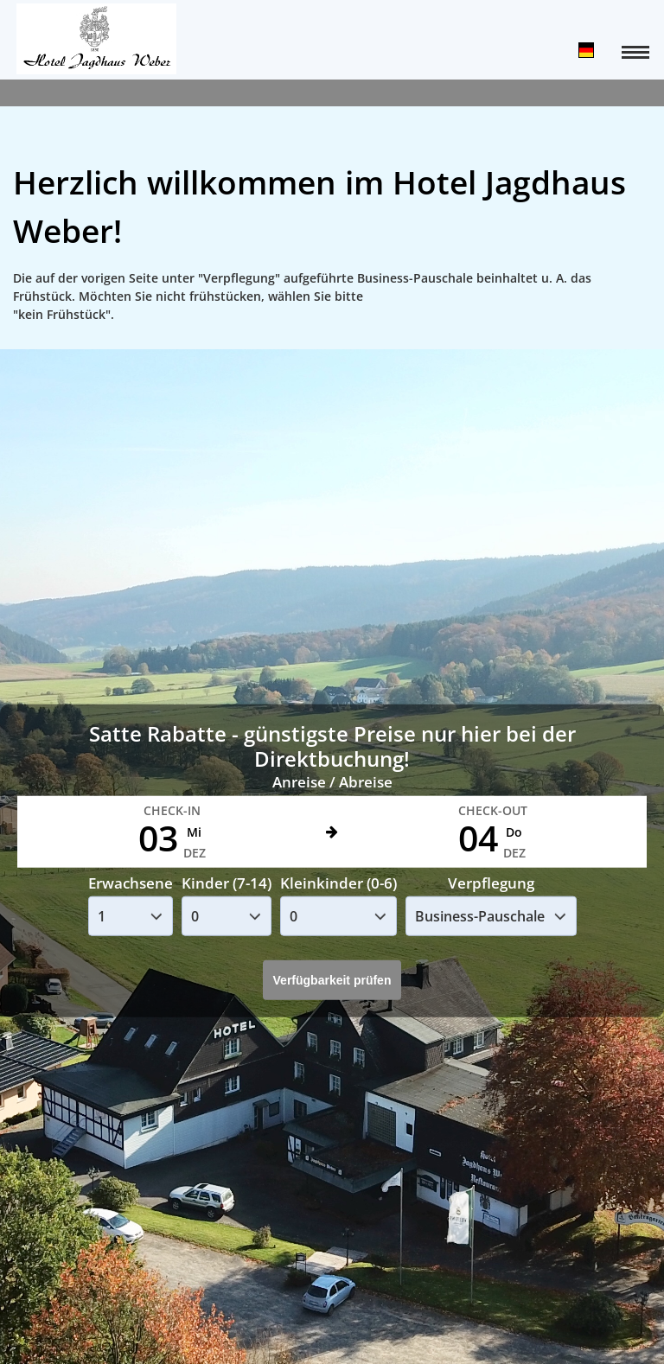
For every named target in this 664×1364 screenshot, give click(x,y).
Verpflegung (491, 883)
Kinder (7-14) (226, 883)
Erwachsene (130, 883)
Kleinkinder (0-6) (338, 883)
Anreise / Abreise (332, 782)
